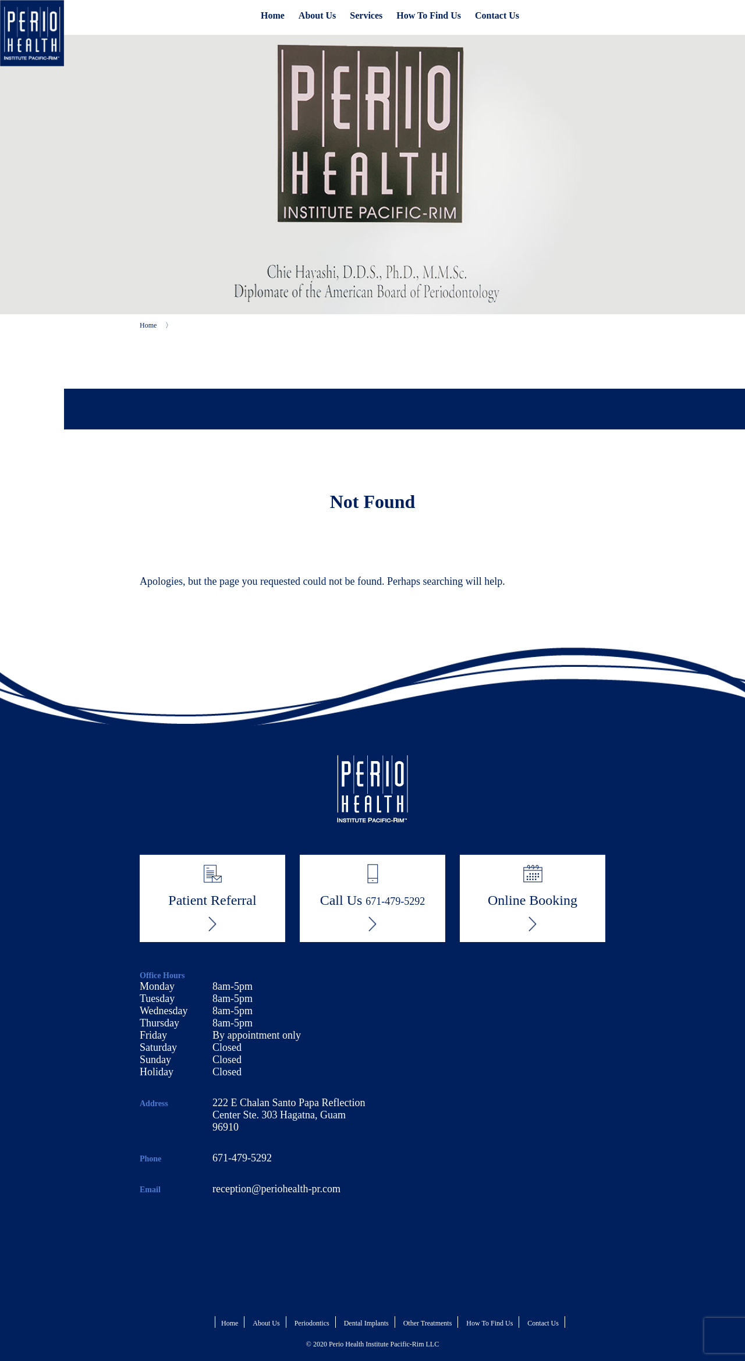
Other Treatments (427, 1323)
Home (273, 15)
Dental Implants (366, 1323)
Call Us (372, 897)
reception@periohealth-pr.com (276, 1189)
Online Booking (532, 897)
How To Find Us (428, 15)
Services (366, 15)
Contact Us (497, 15)
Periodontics (312, 1323)
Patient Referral (212, 897)
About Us (317, 15)
